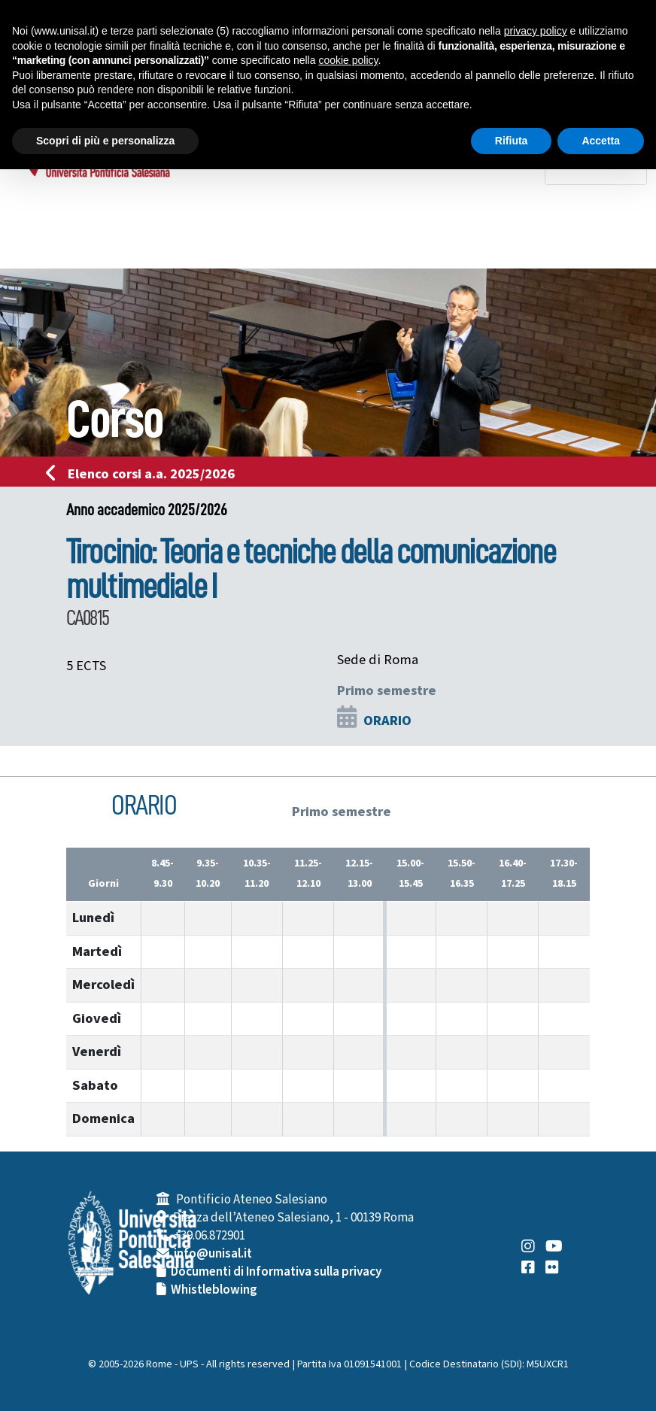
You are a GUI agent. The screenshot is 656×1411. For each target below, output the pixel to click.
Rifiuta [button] (511, 141)
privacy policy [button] (535, 31)
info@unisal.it (213, 1254)
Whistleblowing (214, 1290)
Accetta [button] (601, 141)
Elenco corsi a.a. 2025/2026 (145, 474)
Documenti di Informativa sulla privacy (276, 1272)
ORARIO (387, 720)
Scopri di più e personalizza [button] (105, 141)
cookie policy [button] (348, 60)
